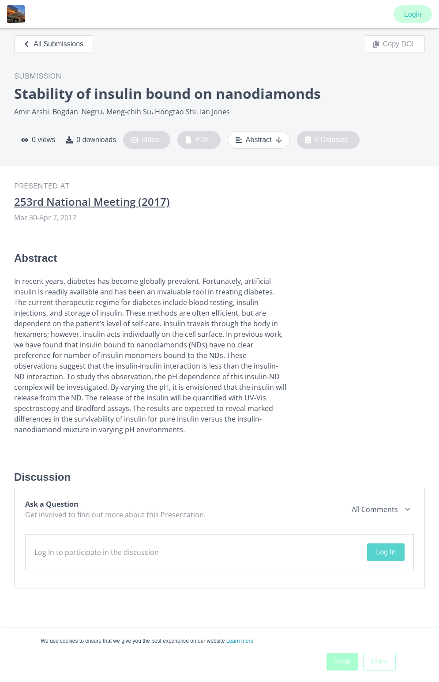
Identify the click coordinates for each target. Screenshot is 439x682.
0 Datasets (326, 140)
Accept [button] (342, 662)
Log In (385, 552)
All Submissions (53, 44)
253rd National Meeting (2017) (92, 202)
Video (145, 140)
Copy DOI (393, 44)
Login (412, 14)
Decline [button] (379, 662)
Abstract (258, 140)
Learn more (239, 641)
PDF (197, 140)
